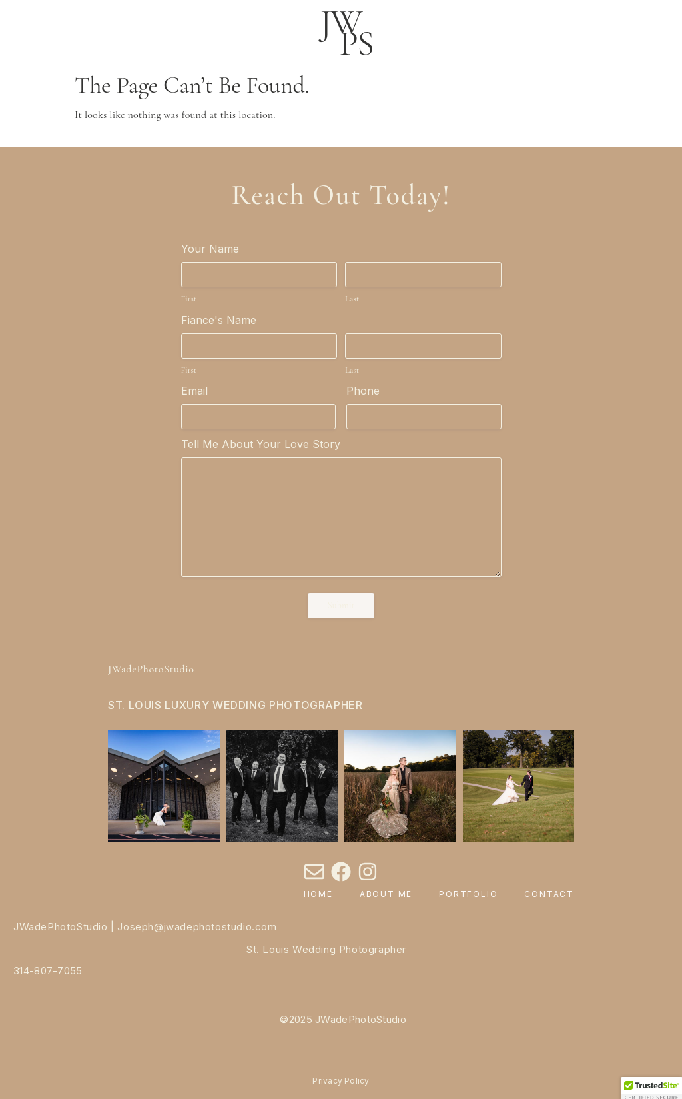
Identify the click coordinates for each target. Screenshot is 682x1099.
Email (194, 390)
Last (352, 298)
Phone (363, 390)
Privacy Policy (340, 1081)
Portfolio (468, 894)
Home (318, 894)
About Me (386, 894)
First (189, 298)
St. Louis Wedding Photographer (326, 949)
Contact (549, 894)
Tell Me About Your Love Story (260, 444)
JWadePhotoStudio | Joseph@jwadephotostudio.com (145, 926)
